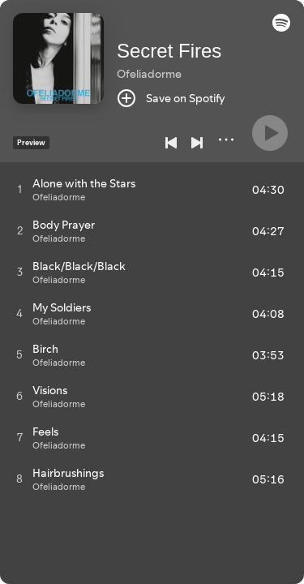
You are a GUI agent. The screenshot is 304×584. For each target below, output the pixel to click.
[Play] (269, 133)
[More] (226, 139)
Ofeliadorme (149, 74)
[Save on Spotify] (171, 98)
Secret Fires (169, 51)
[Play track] (20, 189)
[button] (281, 27)
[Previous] (171, 142)
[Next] (197, 142)
